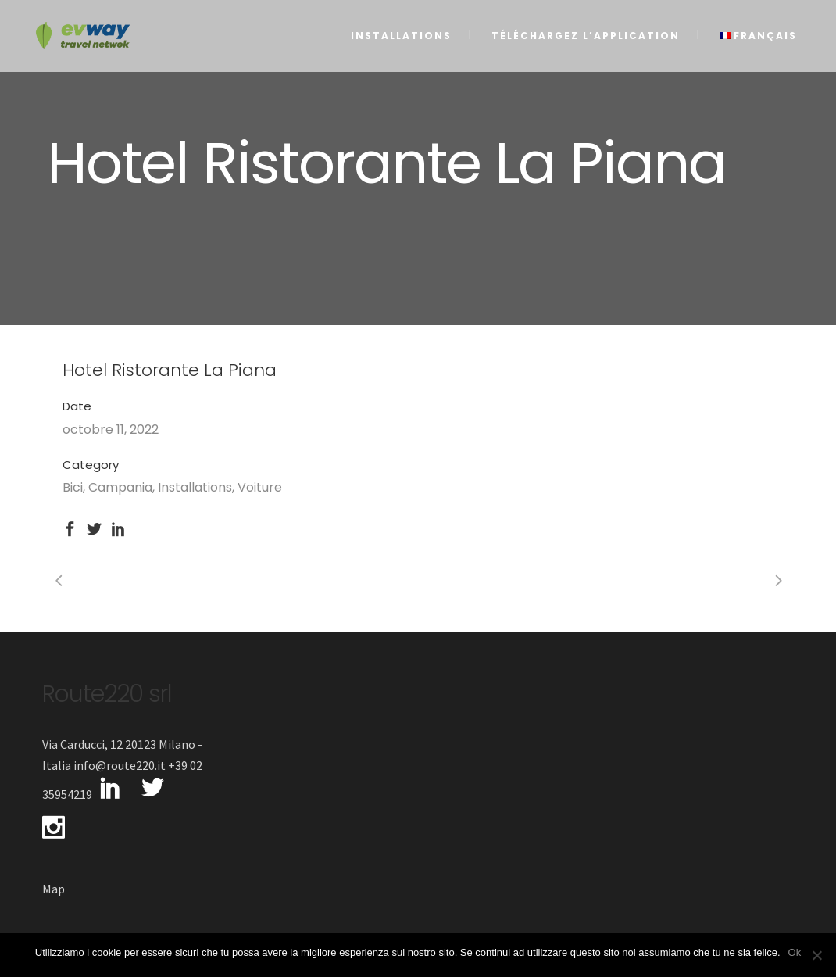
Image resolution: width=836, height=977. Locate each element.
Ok (795, 952)
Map (53, 888)
